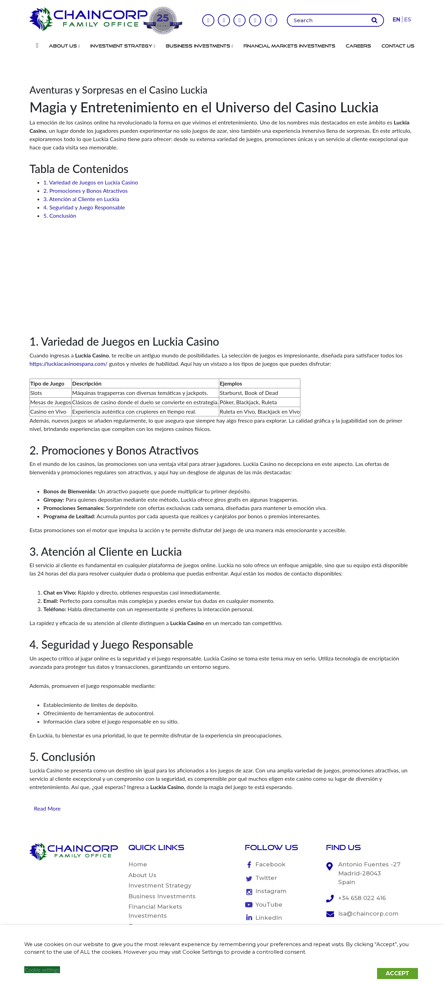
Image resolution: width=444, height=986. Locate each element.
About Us (64, 45)
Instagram (271, 891)
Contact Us (398, 45)
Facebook (270, 864)
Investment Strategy (122, 45)
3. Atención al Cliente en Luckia (81, 199)
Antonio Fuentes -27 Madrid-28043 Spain (369, 873)
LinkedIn (268, 917)
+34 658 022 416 (362, 897)
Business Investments (199, 45)
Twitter (266, 877)
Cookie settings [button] (42, 970)
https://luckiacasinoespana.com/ (68, 363)
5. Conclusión (59, 215)
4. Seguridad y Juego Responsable (84, 207)
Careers (358, 45)
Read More (47, 808)
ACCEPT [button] (397, 973)
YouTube (268, 904)
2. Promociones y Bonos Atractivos (85, 190)
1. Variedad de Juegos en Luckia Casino (90, 182)
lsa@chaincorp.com (368, 913)
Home (137, 864)
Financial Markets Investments (289, 45)
